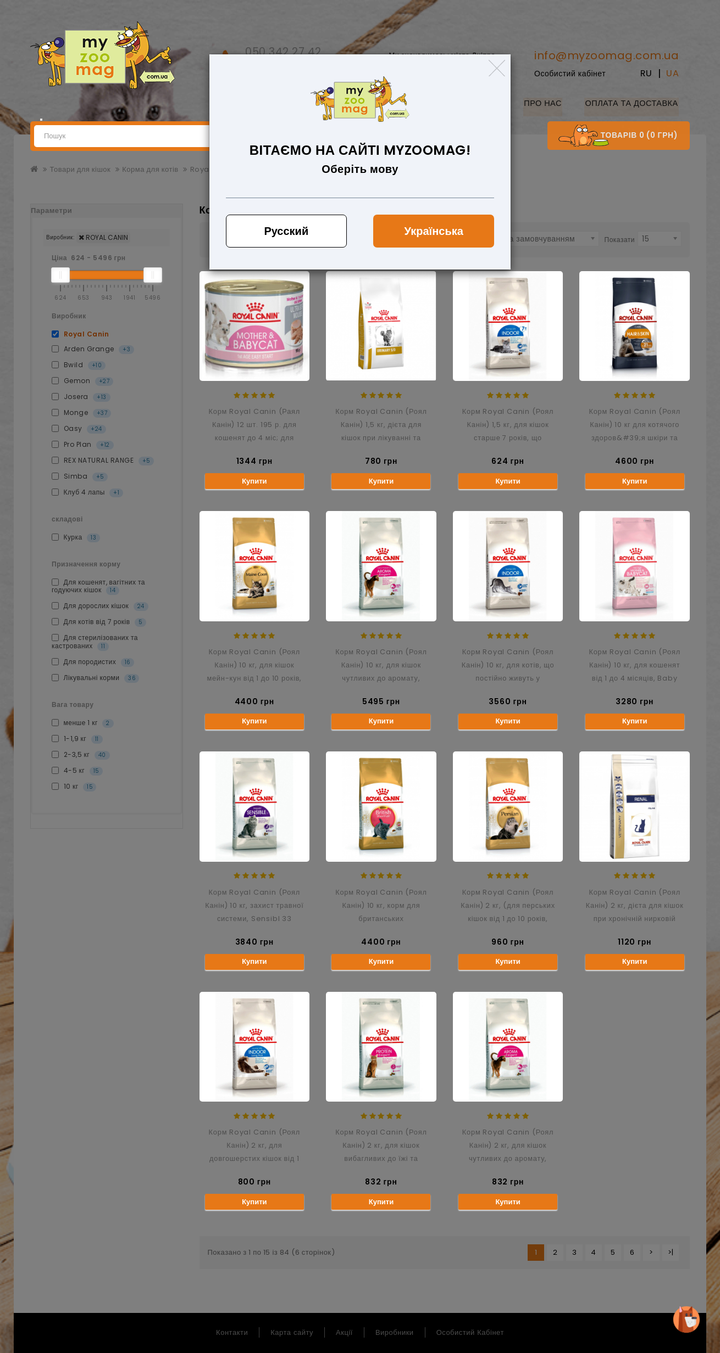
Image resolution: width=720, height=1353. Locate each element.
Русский (286, 231)
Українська (434, 231)
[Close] (497, 68)
